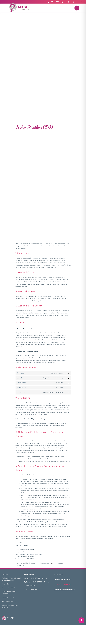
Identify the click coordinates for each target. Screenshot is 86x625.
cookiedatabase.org (44, 563)
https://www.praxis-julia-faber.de (36, 258)
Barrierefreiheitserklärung (64, 590)
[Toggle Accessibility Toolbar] (81, 620)
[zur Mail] (72, 2)
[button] (76, 8)
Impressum (58, 574)
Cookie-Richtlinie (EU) (62, 584)
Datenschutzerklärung (63, 579)
